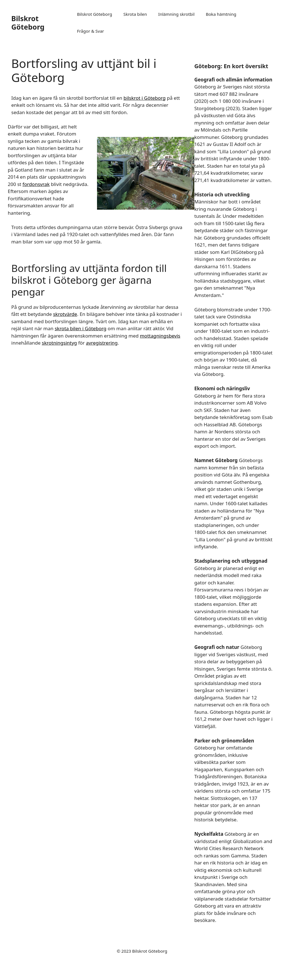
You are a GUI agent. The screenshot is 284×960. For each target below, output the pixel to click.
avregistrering (102, 343)
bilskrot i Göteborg (145, 98)
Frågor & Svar (90, 31)
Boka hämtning (221, 14)
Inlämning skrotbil (176, 14)
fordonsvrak (36, 184)
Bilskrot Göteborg (28, 23)
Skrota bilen (135, 14)
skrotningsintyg (59, 343)
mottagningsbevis (160, 335)
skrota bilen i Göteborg (80, 328)
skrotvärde (65, 314)
